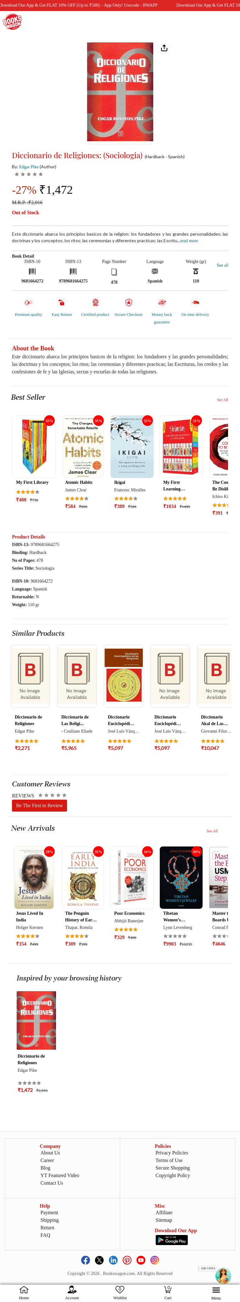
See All (222, 400)
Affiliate (164, 1212)
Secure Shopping (173, 1168)
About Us (50, 1152)
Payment (49, 1212)
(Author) (48, 166)
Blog (45, 1168)
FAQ (45, 1235)
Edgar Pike (29, 167)
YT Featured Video (60, 1175)
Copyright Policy (173, 1175)
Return (47, 1227)
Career (47, 1160)
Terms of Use (169, 1160)
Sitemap (164, 1220)
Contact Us (52, 1183)
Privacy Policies (172, 1152)
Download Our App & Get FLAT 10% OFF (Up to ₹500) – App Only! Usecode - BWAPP (154, 5)
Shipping (50, 1220)
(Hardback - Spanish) (165, 156)
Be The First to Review (39, 805)
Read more (189, 240)
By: (25, 166)
